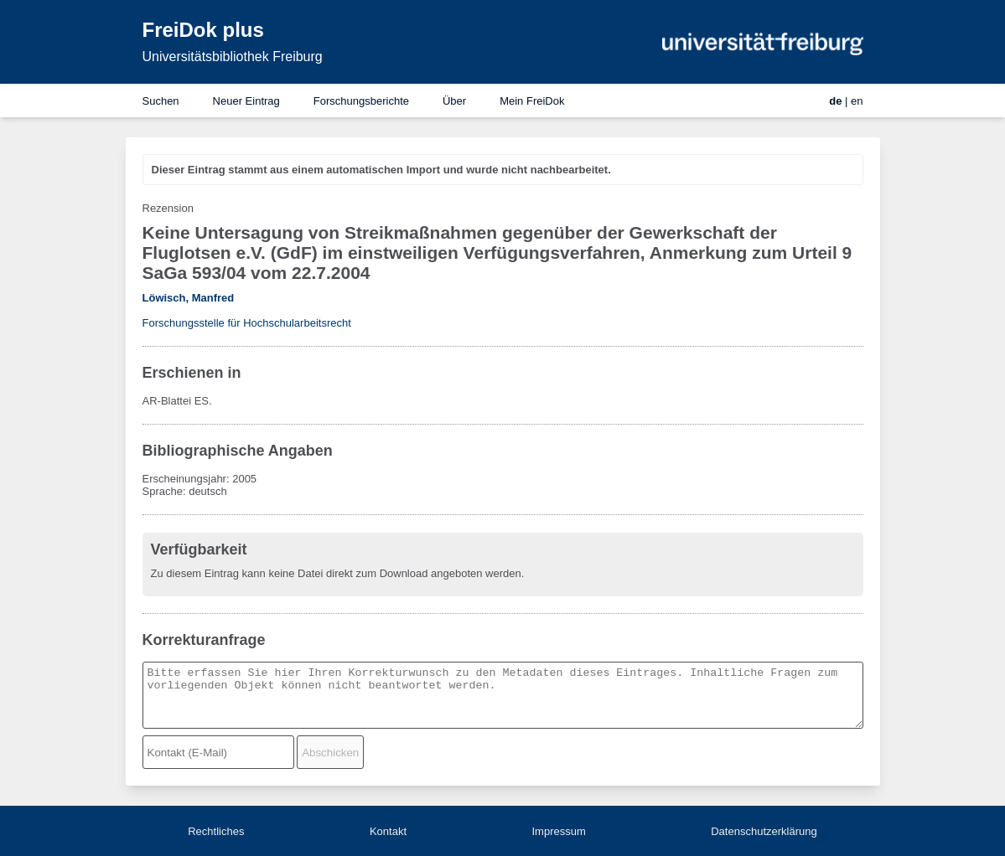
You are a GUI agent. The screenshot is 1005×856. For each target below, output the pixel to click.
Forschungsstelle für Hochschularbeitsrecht (246, 323)
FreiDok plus (203, 29)
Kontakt (388, 831)
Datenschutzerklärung (763, 831)
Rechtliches (216, 831)
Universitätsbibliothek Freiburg (232, 56)
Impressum (558, 831)
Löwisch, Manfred (188, 297)
